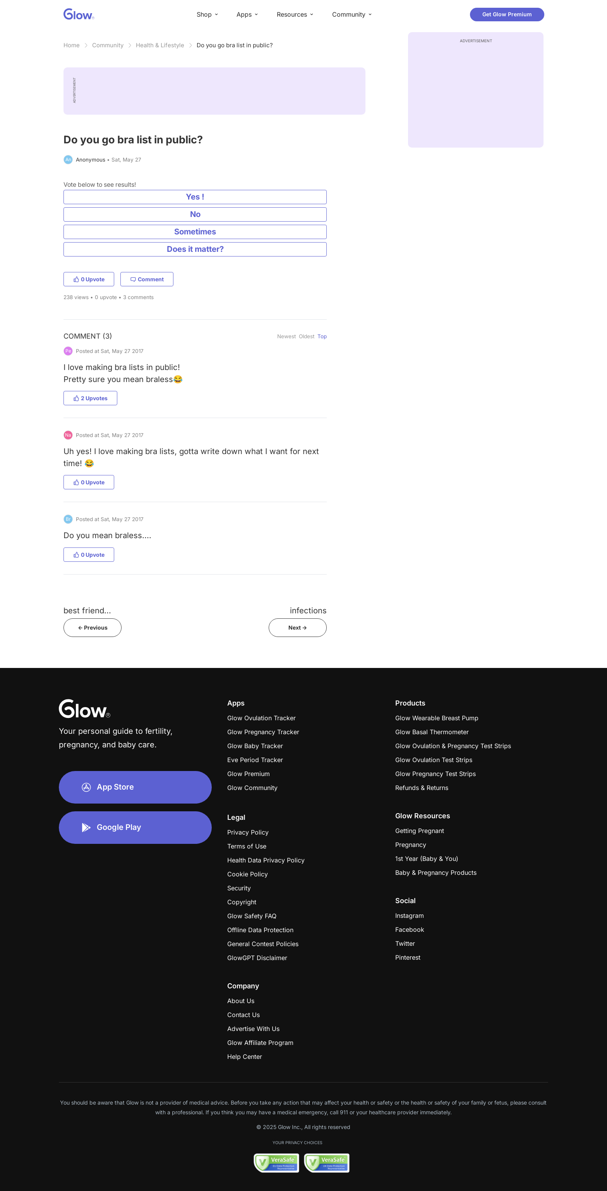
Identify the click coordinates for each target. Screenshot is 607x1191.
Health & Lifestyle (160, 45)
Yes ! (195, 196)
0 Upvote (89, 279)
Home (71, 45)
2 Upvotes (90, 398)
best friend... (87, 610)
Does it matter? (195, 249)
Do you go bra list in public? (235, 45)
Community (107, 45)
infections (308, 610)
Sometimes (195, 231)
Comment (147, 279)
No (195, 214)
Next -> (297, 627)
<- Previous (93, 627)
